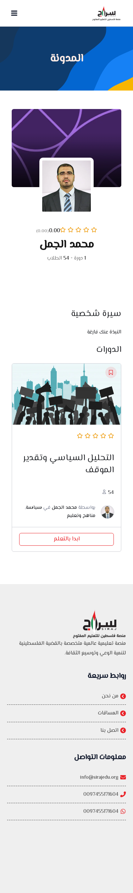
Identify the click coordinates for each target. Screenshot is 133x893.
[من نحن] (66, 697)
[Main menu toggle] (14, 13)
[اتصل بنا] (66, 731)
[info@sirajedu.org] (66, 789)
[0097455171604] (66, 806)
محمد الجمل (64, 510)
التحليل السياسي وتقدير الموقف (68, 466)
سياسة (34, 510)
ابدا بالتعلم (67, 541)
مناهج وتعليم (81, 518)
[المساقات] (66, 714)
